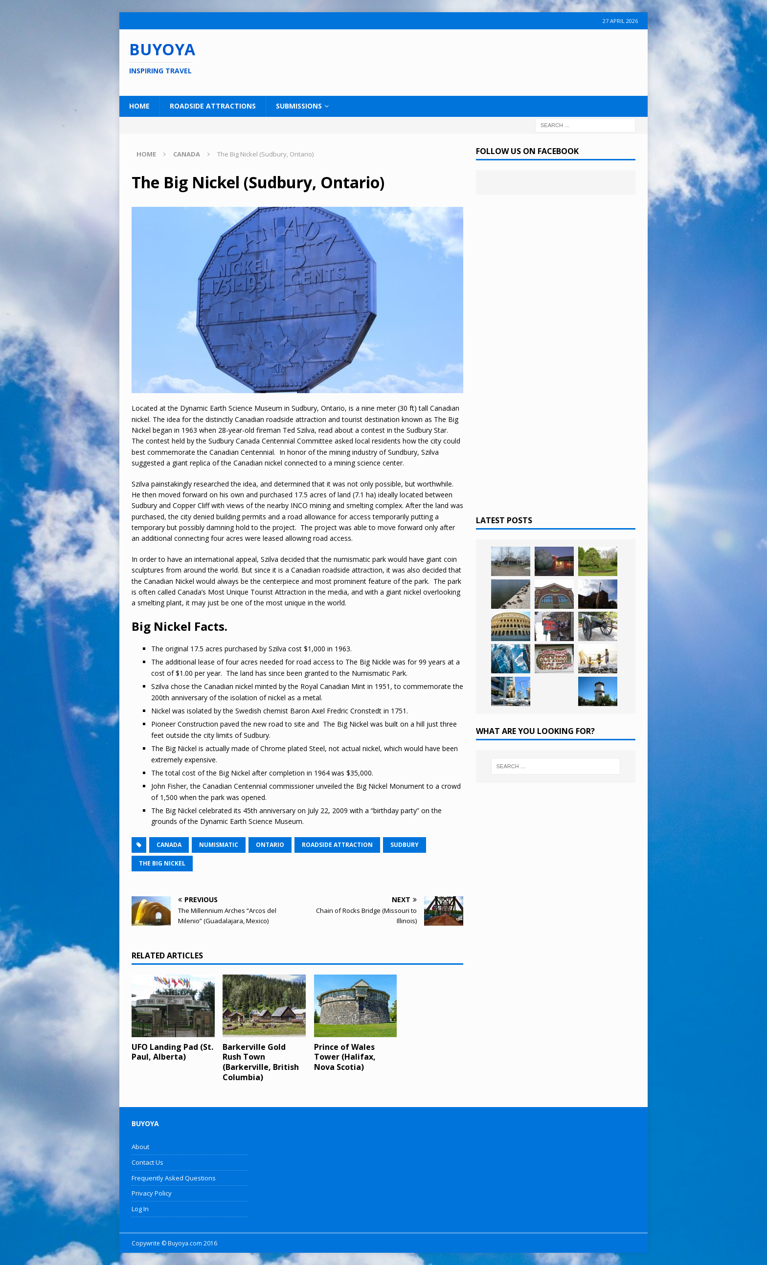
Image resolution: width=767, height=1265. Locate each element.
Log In (140, 1208)
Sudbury (404, 845)
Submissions (299, 106)
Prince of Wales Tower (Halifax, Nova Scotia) (345, 1057)
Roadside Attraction (337, 845)
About (140, 1146)
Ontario (270, 845)
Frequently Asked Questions (174, 1178)
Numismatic (218, 845)
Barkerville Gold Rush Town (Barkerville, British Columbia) (261, 1062)
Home (139, 106)
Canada (169, 845)
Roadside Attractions (213, 106)
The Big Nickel (162, 863)
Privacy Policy (152, 1193)
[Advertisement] (447, 61)
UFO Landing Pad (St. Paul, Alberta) (172, 1052)
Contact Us (147, 1162)
